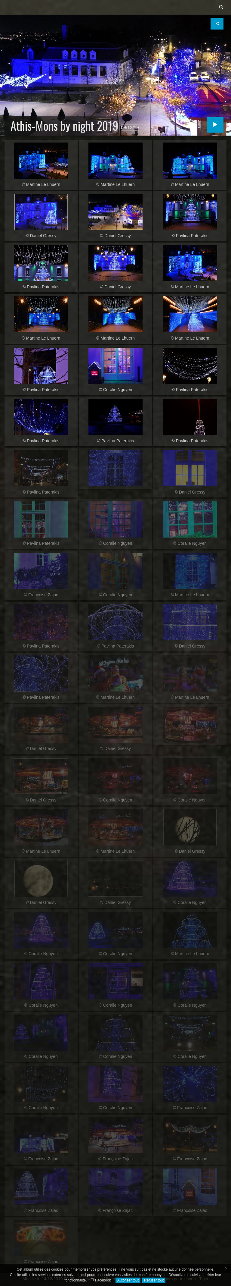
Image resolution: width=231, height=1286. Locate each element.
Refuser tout (154, 1280)
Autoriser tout (128, 1280)
